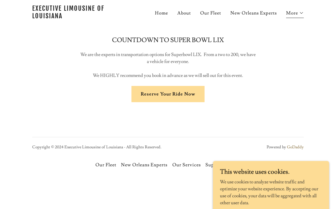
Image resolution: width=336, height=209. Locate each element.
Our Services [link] (186, 165)
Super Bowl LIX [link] (223, 165)
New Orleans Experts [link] (253, 13)
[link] (79, 17)
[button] (295, 14)
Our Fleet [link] (210, 13)
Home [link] (161, 13)
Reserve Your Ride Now (168, 94)
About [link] (184, 13)
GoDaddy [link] (295, 147)
